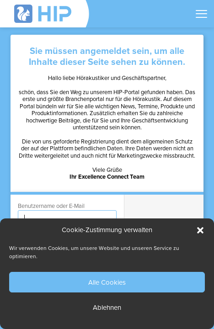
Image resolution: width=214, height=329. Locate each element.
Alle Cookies (107, 282)
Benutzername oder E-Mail (51, 206)
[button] (200, 230)
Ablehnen (107, 307)
